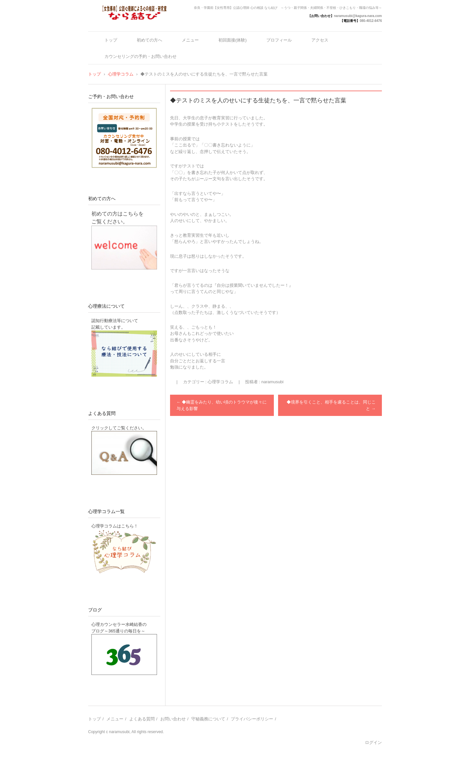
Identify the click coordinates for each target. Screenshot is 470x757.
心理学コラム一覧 (106, 511)
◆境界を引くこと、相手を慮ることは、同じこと (331, 405)
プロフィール (279, 40)
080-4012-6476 (371, 21)
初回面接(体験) (232, 40)
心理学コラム (220, 381)
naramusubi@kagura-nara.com (358, 16)
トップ (110, 40)
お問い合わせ (173, 718)
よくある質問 (102, 413)
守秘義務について (208, 718)
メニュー (190, 40)
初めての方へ (149, 40)
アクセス (319, 40)
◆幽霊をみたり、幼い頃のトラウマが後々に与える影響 (222, 405)
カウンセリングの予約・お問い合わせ (140, 56)
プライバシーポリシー (252, 718)
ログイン (373, 742)
